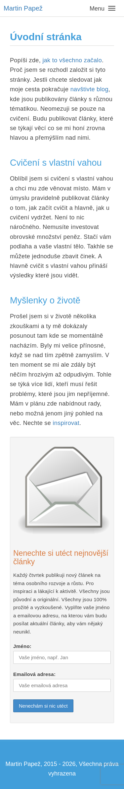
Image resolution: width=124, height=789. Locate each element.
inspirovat (66, 423)
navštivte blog (88, 89)
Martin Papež (23, 8)
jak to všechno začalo (71, 60)
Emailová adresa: (34, 674)
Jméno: (22, 646)
